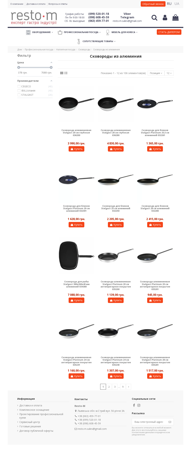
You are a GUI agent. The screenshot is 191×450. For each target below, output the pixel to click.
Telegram (127, 17)
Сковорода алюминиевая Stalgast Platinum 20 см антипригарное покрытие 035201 (155, 285)
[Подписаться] (170, 421)
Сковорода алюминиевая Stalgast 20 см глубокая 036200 (76, 133)
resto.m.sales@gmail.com (127, 21)
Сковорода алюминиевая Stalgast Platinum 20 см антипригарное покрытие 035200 (116, 285)
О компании (17, 3)
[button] (169, 32)
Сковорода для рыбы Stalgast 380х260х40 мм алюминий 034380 (76, 284)
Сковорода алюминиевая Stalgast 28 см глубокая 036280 (116, 133)
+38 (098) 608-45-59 (89, 423)
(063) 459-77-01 (98, 21)
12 (169, 73)
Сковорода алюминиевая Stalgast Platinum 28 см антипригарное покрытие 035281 (155, 361)
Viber (127, 14)
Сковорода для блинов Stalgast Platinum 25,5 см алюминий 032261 (155, 133)
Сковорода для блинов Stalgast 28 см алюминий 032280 (155, 208)
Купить (76, 149)
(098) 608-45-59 (98, 17)
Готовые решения (30, 426)
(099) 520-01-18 (98, 14)
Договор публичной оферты (36, 430)
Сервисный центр (29, 422)
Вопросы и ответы (58, 3)
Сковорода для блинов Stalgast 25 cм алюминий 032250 (115, 208)
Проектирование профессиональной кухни (41, 415)
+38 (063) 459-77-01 (89, 416)
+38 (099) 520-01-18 (89, 419)
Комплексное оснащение (34, 409)
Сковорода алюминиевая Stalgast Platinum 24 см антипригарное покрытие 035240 (116, 361)
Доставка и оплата (36, 3)
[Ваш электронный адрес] (149, 421)
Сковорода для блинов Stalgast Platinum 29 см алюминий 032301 (76, 208)
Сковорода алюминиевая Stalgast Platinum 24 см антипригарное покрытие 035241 (76, 361)
